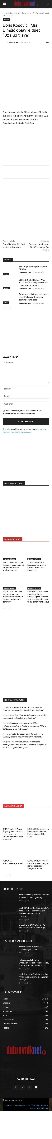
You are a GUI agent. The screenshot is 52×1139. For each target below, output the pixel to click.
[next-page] (9, 308)
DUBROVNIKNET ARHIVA (39, 1108)
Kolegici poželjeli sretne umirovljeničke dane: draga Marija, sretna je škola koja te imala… (34, 963)
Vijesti (6, 274)
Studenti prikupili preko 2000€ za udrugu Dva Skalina (39, 247)
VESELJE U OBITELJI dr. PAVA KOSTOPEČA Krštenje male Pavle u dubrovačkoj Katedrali (33, 283)
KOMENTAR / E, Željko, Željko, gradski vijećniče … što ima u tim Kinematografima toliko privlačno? (13, 834)
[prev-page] (4, 308)
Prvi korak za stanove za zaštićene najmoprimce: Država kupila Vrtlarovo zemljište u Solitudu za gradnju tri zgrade (24, 726)
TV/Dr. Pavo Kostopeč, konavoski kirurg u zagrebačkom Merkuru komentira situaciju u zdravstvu (13, 597)
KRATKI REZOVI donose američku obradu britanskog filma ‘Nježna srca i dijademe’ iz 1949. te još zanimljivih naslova (38, 597)
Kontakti (27, 1105)
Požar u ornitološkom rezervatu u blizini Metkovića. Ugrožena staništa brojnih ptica (33, 297)
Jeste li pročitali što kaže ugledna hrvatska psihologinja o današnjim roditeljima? (34, 977)
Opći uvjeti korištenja (40, 1105)
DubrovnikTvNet (9, 559)
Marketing (19, 1105)
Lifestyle (12, 13)
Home (5, 13)
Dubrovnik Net (12, 43)
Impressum (9, 1105)
